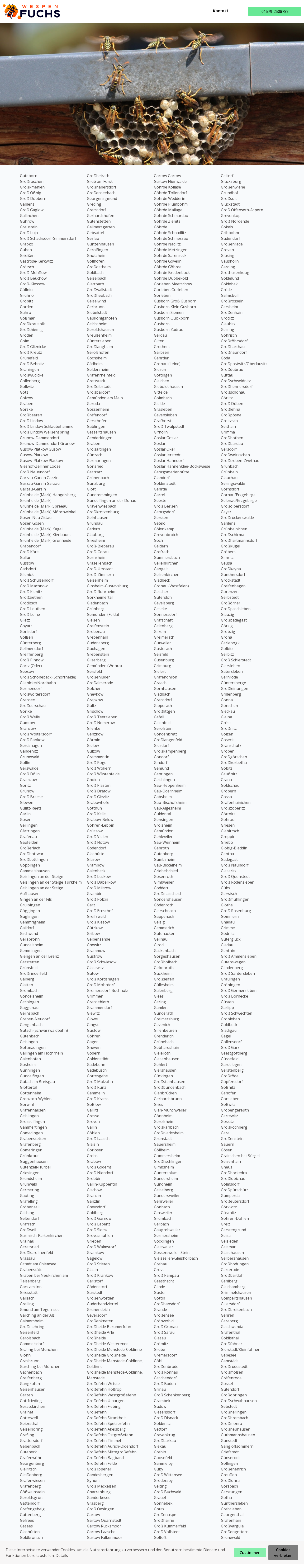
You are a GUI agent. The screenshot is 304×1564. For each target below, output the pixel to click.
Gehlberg (229, 1281)
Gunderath (163, 1013)
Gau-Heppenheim (169, 785)
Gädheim (95, 363)
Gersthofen (97, 420)
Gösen (226, 1150)
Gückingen (163, 1076)
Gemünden (163, 831)
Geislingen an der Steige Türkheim (51, 882)
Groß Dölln (30, 774)
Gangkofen (30, 1383)
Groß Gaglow (31, 209)
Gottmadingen (33, 1047)
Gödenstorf (97, 1286)
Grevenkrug (164, 1434)
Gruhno (27, 295)
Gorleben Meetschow (173, 284)
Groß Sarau (164, 1332)
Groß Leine (30, 614)
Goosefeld (163, 1457)
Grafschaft (163, 620)
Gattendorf (30, 1503)
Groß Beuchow (33, 278)
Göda (225, 358)
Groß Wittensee (168, 1474)
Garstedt (94, 1292)
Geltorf (227, 175)
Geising (227, 329)
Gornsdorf (230, 489)
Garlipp (227, 1007)
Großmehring (32, 1326)
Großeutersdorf (235, 1201)
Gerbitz (227, 654)
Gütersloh (163, 597)
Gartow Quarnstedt (104, 1520)
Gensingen (163, 819)
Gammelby (163, 1463)
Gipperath (163, 705)
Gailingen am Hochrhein (41, 1053)
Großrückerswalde (237, 517)
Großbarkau (165, 1440)
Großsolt (229, 198)
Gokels (227, 227)
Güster (160, 1292)
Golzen (227, 734)
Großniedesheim (169, 1132)
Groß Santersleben (238, 973)
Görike (26, 711)
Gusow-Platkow (34, 454)
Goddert (161, 887)
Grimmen (95, 996)
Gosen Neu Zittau (36, 517)
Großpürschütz (234, 1189)
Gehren (227, 1315)
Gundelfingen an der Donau (111, 500)
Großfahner (231, 1343)
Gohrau (227, 819)
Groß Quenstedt (235, 876)
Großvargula (232, 1526)
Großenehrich (233, 1469)
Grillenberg (231, 694)
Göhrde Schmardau (171, 215)
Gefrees (27, 1520)
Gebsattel (95, 232)
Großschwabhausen (239, 1400)
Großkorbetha (234, 762)
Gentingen (163, 774)
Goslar (160, 443)
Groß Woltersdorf (36, 734)
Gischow (94, 1189)
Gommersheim (167, 1155)
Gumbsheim (164, 859)
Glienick (27, 574)
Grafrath (27, 1224)
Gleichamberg (233, 1286)
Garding (228, 266)
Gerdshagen (31, 745)
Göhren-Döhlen (235, 1218)
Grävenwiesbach (101, 506)
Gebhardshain (166, 1047)
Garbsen (161, 352)
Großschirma (232, 534)
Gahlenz (228, 523)
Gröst (226, 722)
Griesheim (96, 540)
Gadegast (229, 859)
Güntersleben (99, 341)
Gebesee (228, 1355)
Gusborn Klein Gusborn (175, 306)
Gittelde (161, 392)
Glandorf (162, 477)
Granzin (94, 1195)
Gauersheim (165, 1144)
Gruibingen (30, 905)
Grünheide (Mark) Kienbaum (45, 534)
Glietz (25, 620)
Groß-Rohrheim (101, 591)
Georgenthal (232, 1514)
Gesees (26, 1526)
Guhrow (27, 221)
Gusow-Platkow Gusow (40, 449)
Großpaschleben (236, 608)
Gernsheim (96, 557)
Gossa (226, 796)
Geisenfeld (29, 1332)
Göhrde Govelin (167, 261)
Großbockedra (234, 1172)
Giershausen (165, 1070)
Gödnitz (228, 933)
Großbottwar (31, 853)
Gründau (95, 523)
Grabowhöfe (98, 802)
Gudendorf (230, 238)
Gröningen (230, 984)
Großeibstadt (99, 386)
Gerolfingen (97, 249)
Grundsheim (31, 1178)
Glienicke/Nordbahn (38, 682)
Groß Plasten (98, 785)
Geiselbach (96, 278)
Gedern (93, 529)
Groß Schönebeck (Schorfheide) (48, 677)
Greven (93, 1121)
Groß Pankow (32, 739)
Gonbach (162, 1207)
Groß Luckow (99, 876)
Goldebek (229, 284)
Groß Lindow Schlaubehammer (47, 426)
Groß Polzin (97, 899)
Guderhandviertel (102, 1303)
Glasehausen (232, 1252)
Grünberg (95, 608)
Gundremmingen (102, 494)
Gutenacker (164, 933)
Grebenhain (97, 637)
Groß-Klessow (32, 284)
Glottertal (28, 1087)
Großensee (164, 1315)
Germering (29, 1189)
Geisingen (29, 1041)
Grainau (27, 1241)
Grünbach (229, 466)
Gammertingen (33, 1127)
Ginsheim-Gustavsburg (107, 586)
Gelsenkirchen (166, 574)
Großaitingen (99, 449)
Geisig (159, 922)
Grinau (160, 1389)
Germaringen (99, 460)
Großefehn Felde (102, 1463)
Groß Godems (99, 1167)
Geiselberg (163, 1189)
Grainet (26, 1412)
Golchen (94, 688)
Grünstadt (163, 1138)
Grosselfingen (32, 1121)
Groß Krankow (100, 1275)
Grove (159, 1269)
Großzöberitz (233, 808)
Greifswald (96, 916)
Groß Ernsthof (100, 910)
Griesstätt (29, 1292)
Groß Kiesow (98, 922)
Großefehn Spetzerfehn (108, 1423)
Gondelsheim (31, 996)
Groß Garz (230, 1047)
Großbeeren (31, 415)
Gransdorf (163, 699)
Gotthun (94, 808)
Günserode (231, 1457)
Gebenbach (30, 1446)
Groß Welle (30, 717)
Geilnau (160, 939)
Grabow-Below (100, 819)
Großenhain (231, 312)
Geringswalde (233, 483)
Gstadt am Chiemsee (38, 1264)
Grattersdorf (31, 1440)
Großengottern (234, 1531)
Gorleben (162, 295)
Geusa (226, 563)
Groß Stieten (98, 1264)
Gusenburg (164, 660)
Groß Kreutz (31, 352)
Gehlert (160, 1064)
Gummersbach (167, 557)
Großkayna (231, 568)
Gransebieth (98, 1001)
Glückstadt (230, 204)
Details (62, 1555)
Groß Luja (29, 232)
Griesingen (29, 1172)
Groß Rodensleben (237, 882)
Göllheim (162, 1150)
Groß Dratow (98, 791)
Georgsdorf (164, 511)
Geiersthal (29, 1423)
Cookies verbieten (283, 1552)
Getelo (160, 523)
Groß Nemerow (101, 722)
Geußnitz (229, 774)
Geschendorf (165, 1377)
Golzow (26, 397)
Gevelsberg (164, 603)
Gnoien (93, 779)
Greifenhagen (233, 586)
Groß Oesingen (100, 1509)
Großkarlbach (166, 1127)
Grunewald (29, 756)
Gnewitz (94, 944)
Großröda (229, 1076)
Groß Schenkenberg (172, 1395)
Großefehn (97, 1412)
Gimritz (227, 557)
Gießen (93, 620)
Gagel (226, 1036)
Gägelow (94, 1258)
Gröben (227, 751)
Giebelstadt (97, 312)
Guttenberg (30, 1514)
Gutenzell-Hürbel (35, 1167)
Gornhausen (165, 688)
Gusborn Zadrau (168, 329)
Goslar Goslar (166, 437)
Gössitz (227, 1121)
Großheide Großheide (106, 1355)
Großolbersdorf (235, 506)
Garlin (25, 813)
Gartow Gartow (167, 175)
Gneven (93, 1047)
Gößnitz (228, 1087)
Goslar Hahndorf (169, 460)
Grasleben (163, 409)
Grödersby (163, 1480)
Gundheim (163, 1184)
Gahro (25, 312)
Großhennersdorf (237, 386)
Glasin (92, 1269)
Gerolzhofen (98, 352)
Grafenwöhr (31, 1457)
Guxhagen (96, 648)
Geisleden (229, 1241)
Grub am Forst (100, 181)
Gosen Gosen (32, 523)
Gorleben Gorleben (171, 289)
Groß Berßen (166, 506)
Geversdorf (97, 1315)
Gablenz (27, 204)
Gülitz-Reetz (31, 808)
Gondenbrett (165, 734)
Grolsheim (163, 825)
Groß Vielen (97, 836)
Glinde (159, 1286)
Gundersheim (166, 1178)
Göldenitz (162, 1423)
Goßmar (27, 318)
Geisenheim (97, 580)
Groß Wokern (99, 768)
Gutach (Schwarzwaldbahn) (44, 1030)
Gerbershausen (235, 1258)
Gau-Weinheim (167, 842)
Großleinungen (234, 688)
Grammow (96, 950)
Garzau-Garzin (33, 489)
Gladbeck (162, 580)
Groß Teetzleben (102, 717)
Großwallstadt (99, 289)
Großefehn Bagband (105, 1457)
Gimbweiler (164, 882)
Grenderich (164, 1036)
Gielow (93, 745)
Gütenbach (29, 1036)
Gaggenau (29, 1007)
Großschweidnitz (236, 380)
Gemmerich (164, 927)
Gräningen (29, 369)
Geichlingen (164, 779)
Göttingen (163, 375)
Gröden (26, 335)
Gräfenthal (230, 1332)
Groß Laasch (98, 1138)
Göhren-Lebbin (100, 825)
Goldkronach (31, 1537)
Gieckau (228, 711)
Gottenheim (30, 1093)
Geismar (228, 1246)
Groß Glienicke (33, 346)
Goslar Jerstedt (167, 454)
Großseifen (164, 979)
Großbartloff (232, 1275)
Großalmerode (100, 682)
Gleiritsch (28, 1469)
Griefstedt (230, 1452)
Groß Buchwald (167, 1491)
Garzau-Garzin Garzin (39, 477)
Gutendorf (230, 1389)
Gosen (25, 819)
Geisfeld (161, 654)
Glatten (26, 984)
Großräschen (31, 181)
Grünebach (164, 1041)
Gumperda (230, 1195)
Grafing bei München (38, 1349)
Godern (93, 1053)
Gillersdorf (230, 1303)
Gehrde (160, 489)
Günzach (94, 454)
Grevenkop (231, 215)
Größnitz (229, 728)
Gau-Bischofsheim (170, 802)
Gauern (227, 1144)
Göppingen (30, 865)
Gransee (27, 699)
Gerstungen (231, 1491)
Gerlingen (29, 825)
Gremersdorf (165, 1355)
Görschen (229, 705)
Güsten (227, 1001)
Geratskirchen (32, 1406)
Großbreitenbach (236, 1309)
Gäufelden (29, 842)
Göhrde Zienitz (167, 221)
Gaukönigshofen (102, 318)
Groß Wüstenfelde (103, 774)
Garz (91, 905)
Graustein (29, 227)
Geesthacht (164, 1281)
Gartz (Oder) (31, 665)
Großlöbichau (233, 1178)
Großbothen (232, 437)
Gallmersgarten (101, 227)
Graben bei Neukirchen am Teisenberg (44, 1278)
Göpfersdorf (232, 1081)
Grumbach (163, 1218)
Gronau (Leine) (167, 363)
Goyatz (26, 625)
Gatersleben (232, 671)
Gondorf (161, 756)
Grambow (95, 865)
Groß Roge (96, 762)
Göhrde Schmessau (171, 238)
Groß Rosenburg (236, 910)
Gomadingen (31, 1132)
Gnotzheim (96, 255)
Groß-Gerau (98, 551)
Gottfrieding (31, 1400)
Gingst (93, 1024)
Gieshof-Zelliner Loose (40, 466)
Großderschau (33, 705)
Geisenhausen (32, 1389)
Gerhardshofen (100, 215)
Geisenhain (231, 1161)
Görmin (93, 739)
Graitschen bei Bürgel (240, 1155)
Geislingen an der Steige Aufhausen (41, 890)
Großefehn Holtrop (104, 1389)
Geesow (27, 671)
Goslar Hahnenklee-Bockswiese (182, 466)
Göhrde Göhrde (167, 266)
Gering (160, 1001)
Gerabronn (30, 939)
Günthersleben (234, 1503)
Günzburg (96, 483)
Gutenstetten (99, 221)
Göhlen (93, 1132)
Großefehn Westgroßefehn (111, 1395)
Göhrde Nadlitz (167, 244)
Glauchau (229, 477)
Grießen (27, 255)
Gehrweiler (163, 1201)
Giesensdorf (165, 1412)
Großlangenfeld (168, 739)
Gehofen (228, 1093)
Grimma (228, 432)
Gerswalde (29, 768)
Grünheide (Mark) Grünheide (45, 540)
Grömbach (29, 990)
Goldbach (95, 272)
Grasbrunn (29, 1360)
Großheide (96, 1338)
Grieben (94, 1241)
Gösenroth (163, 876)
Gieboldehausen (168, 386)
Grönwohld (164, 1321)
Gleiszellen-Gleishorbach (176, 1258)
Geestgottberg (234, 1053)
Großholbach (165, 962)
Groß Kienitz (31, 591)
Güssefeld (229, 1058)
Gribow (93, 933)
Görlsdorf (28, 631)
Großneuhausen (235, 1429)
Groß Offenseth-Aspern (242, 209)
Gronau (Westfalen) (171, 586)
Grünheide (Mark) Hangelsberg (48, 494)
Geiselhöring (31, 1429)
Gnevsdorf (96, 1207)
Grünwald (28, 1184)
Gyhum (93, 1480)
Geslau (93, 238)
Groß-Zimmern (100, 574)
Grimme (228, 927)
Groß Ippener (99, 1469)
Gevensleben (165, 415)
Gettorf (160, 1429)
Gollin (25, 762)
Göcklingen (164, 1241)
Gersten (161, 517)
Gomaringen (31, 1150)
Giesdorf (161, 745)
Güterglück (231, 939)
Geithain (228, 426)
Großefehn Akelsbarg (106, 1429)
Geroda (93, 403)
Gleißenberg (31, 1474)
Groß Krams (98, 1098)
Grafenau (28, 836)
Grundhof (229, 192)
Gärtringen (30, 831)
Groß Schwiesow (101, 962)
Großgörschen (234, 756)
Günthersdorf (233, 574)
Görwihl (27, 1104)
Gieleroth (162, 1053)
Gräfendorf (97, 415)
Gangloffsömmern (237, 1446)
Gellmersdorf (31, 648)
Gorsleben (230, 1098)
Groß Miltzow (99, 887)
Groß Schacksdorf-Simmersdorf (48, 238)
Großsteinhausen (169, 1081)
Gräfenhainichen (236, 802)
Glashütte (95, 853)
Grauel (160, 1497)
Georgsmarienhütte (171, 472)
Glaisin (93, 1144)
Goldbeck (229, 1024)
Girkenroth (164, 967)
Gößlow (94, 1104)
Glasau (160, 1338)
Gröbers (228, 551)
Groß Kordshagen (103, 979)
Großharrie (164, 1520)
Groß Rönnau (166, 1372)
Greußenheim (99, 335)
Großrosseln (232, 301)
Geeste (160, 500)
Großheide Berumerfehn (109, 1326)
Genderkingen (99, 437)
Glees (159, 996)
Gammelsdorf (32, 1343)
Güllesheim (164, 984)
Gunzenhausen (100, 244)
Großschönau (233, 392)
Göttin (159, 1298)
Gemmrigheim (32, 922)
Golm (24, 341)
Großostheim (99, 266)
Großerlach (30, 848)
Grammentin (98, 756)
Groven (227, 249)
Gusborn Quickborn (171, 318)
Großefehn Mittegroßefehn (112, 1452)
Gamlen (160, 1007)
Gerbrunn (95, 306)
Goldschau (230, 785)
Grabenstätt (31, 1269)
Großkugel (230, 546)
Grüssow (95, 831)
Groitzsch (229, 420)
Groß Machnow (34, 586)
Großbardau (232, 443)
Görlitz (227, 397)
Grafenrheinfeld (101, 375)
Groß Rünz (96, 1087)
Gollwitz (27, 386)
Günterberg (30, 642)
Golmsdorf (230, 1184)
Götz (24, 392)
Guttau (227, 375)
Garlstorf (95, 1281)
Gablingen (96, 426)
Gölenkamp (164, 529)
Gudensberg (98, 642)
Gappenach (164, 916)
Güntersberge (233, 682)
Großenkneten (100, 1321)
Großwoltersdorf (35, 694)
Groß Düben (232, 403)
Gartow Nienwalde (170, 181)
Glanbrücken (165, 1093)
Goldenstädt (98, 1058)
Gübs (225, 887)
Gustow (93, 1030)
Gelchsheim (97, 323)
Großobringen (234, 1395)
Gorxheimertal (100, 597)
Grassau (27, 1258)
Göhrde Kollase (167, 187)
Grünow (27, 791)
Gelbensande (98, 939)
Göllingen (229, 1463)
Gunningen (30, 1070)
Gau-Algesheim (167, 808)
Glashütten (30, 1531)
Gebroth (161, 848)
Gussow (27, 563)
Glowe (92, 1019)
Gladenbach (97, 603)
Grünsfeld (29, 967)
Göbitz (227, 768)
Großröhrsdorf (234, 341)
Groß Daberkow (101, 882)
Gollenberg (30, 380)
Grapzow (95, 699)
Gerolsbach (30, 1338)
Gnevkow (95, 694)
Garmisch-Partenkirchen (41, 1235)
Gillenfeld (162, 722)
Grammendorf (99, 1007)
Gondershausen (168, 899)
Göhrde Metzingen (170, 249)
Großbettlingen (34, 859)
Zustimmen (250, 1552)
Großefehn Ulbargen (105, 1400)
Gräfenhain (231, 1520)
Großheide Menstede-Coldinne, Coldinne (115, 1363)
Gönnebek (163, 1503)
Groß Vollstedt (167, 1531)
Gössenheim (98, 409)
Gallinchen (29, 215)
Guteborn (28, 175)
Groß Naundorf (235, 865)
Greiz (225, 1224)
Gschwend (29, 933)
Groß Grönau (166, 1326)
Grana (226, 779)
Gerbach (161, 1224)
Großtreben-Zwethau (240, 460)
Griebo (227, 842)
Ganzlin (93, 1201)
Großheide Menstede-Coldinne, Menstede (115, 1375)
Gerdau (160, 335)
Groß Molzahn (100, 1081)
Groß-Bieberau (100, 546)
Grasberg (95, 1503)
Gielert (160, 671)
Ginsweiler (163, 1212)
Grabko (26, 244)
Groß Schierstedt (236, 660)
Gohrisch (229, 335)
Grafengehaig (32, 1509)
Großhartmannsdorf (239, 540)
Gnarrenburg (99, 1491)
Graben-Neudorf (35, 1019)
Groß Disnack (166, 1417)
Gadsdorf (28, 568)
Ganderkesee (98, 1497)
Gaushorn (230, 261)
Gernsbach (29, 1013)
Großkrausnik (32, 323)
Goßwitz (228, 1104)
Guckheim (162, 973)
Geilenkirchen (166, 563)
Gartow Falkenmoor (104, 1537)
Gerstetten (29, 962)
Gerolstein (163, 728)
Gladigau (229, 1030)
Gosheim (28, 1064)
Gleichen (161, 380)
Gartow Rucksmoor (104, 1526)
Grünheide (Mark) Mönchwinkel (48, 511)
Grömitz (161, 1343)
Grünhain (229, 472)
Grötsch (27, 266)
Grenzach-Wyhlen (36, 1098)
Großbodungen (235, 1264)
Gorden (26, 306)
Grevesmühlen (100, 1235)
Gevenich (162, 1024)
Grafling (27, 1434)
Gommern (230, 916)
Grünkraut (29, 1155)
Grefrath (161, 551)
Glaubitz (228, 323)
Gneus (226, 1167)
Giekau (160, 1446)
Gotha (226, 1497)
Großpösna (231, 415)
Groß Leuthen (32, 608)
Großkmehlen (32, 187)
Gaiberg (27, 979)
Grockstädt (230, 580)
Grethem (162, 346)
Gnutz (159, 1509)
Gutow (93, 973)
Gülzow (93, 751)
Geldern (161, 546)
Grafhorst (162, 420)
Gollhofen (95, 261)
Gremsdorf (96, 209)
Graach (160, 682)
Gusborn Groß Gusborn (175, 301)
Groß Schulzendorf (37, 580)
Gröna (226, 637)
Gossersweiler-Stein (172, 1252)
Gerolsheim (164, 1121)
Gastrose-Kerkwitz (36, 261)
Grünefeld (29, 358)
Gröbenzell (29, 1207)
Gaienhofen (30, 1058)
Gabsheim (163, 796)
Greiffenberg (31, 654)
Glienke (93, 728)
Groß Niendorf (100, 1172)
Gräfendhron (165, 677)
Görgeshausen (167, 956)
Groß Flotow (98, 842)
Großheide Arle (100, 1332)
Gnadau (228, 922)
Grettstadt (96, 380)
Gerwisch (229, 893)
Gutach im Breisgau (37, 1081)
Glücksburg (231, 181)
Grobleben (230, 1019)
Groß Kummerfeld (170, 1526)
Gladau (227, 944)
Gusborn (162, 323)
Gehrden (161, 358)
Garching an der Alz (37, 1315)
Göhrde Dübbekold (171, 278)
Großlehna (230, 409)
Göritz (25, 785)
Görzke (26, 409)
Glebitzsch (230, 831)
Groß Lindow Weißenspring (44, 432)
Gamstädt (229, 1360)
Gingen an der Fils (36, 899)
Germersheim (166, 1235)
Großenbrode (166, 1366)
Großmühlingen (235, 899)
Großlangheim (100, 346)
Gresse (93, 1115)
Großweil (28, 1229)
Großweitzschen (235, 454)
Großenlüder (98, 677)
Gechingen (29, 1001)
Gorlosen (95, 1150)
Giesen (160, 369)
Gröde (226, 289)
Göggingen (30, 910)
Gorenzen (229, 591)
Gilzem (160, 631)
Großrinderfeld (33, 973)
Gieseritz (229, 870)
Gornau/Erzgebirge (238, 494)
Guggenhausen (34, 1161)
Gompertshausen (236, 1298)
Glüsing (227, 255)
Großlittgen (164, 711)
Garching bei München (40, 1366)
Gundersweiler (167, 1195)
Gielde (159, 403)
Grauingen (230, 979)
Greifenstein (98, 625)
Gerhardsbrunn (168, 1098)
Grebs (92, 1155)
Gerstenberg (232, 1070)
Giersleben (230, 665)
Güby (158, 1469)
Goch (158, 540)
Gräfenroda (231, 1377)
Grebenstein (98, 654)
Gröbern (228, 791)
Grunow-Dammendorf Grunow (47, 443)
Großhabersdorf (101, 187)
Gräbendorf (30, 546)
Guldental (162, 813)
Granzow (28, 728)
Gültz (91, 705)
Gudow (160, 1406)
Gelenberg (163, 625)
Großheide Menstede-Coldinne (114, 1349)
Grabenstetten (33, 1138)
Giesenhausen (166, 1058)
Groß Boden (165, 1383)
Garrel (159, 494)
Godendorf (96, 848)
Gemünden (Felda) (103, 614)
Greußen (229, 1474)
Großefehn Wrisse (103, 1383)
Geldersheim (98, 369)
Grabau (160, 1264)
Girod (159, 944)
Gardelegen (231, 1064)
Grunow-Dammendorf (39, 437)
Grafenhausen (33, 1110)
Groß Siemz (97, 1229)
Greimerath (164, 637)
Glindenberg (232, 967)
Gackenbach (165, 950)
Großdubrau (232, 369)
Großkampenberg (170, 751)
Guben (26, 249)
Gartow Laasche (101, 1531)
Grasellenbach (99, 563)
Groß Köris (29, 551)
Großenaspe (165, 1514)
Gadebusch (97, 1070)
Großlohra (230, 1480)
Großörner (230, 603)
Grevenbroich (166, 534)
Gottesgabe (97, 1076)
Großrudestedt (234, 1366)
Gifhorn (161, 432)
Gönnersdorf (165, 614)
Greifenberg (31, 1377)
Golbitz (227, 648)
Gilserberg (96, 660)
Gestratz (94, 472)
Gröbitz (26, 301)
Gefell (159, 717)
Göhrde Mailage (168, 209)
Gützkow (95, 927)
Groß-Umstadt (100, 568)
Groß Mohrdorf (101, 984)
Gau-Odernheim (168, 791)
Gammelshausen (35, 870)
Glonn (25, 1355)
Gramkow (95, 1252)
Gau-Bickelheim (168, 865)
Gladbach (162, 694)
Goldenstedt (165, 483)
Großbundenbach (169, 1087)
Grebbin (94, 1178)
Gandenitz (29, 751)
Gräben (26, 403)
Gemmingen (31, 950)
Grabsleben (231, 1509)
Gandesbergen (100, 1474)
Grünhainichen (234, 529)
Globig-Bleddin (234, 848)
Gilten (159, 341)
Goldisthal (230, 1338)
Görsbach (229, 1486)
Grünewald (230, 1537)
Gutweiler (162, 642)
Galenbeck (96, 870)
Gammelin (96, 1093)
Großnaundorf (234, 352)
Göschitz (228, 1212)
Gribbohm (230, 232)
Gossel (227, 1383)
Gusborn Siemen (169, 312)
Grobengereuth (235, 1110)
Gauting (27, 1195)
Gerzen (26, 1395)
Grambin (94, 893)
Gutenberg (163, 853)
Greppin (228, 836)
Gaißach (27, 1298)
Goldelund (230, 278)
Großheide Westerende (107, 1343)
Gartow (93, 1514)
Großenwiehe (233, 187)
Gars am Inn (31, 1286)
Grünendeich (98, 1309)
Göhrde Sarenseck (170, 255)
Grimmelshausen (236, 1292)
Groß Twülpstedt (169, 426)
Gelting (160, 1486)
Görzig (227, 625)
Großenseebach (101, 192)
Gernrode (229, 677)
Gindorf (160, 762)
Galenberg (163, 990)
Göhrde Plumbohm (171, 204)
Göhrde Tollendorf (170, 192)
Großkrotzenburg (103, 511)
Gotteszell (29, 1417)
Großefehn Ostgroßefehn (110, 1434)
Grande (160, 1309)
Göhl (158, 1360)
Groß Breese (31, 796)
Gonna (227, 699)
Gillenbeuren (165, 1030)
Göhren (93, 1036)
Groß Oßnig (30, 192)
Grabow (94, 1161)
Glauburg (95, 534)
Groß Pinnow (31, 660)
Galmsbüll (229, 295)
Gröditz (227, 318)
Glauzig (227, 614)
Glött (91, 489)
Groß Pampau (166, 1275)
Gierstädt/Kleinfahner (240, 1349)
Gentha (227, 853)
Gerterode (230, 1269)
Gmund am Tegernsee (40, 1309)
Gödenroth (163, 905)
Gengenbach (31, 1024)
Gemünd (161, 768)
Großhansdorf (167, 1303)
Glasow (93, 859)
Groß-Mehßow (33, 272)
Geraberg (229, 1321)
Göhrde (160, 227)
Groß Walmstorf (101, 1246)
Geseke (160, 608)
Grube (159, 1349)
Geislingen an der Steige (41, 876)
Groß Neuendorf (35, 472)
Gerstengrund (233, 1229)
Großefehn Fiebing (104, 1406)
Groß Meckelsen (101, 1486)
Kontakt (220, 11)
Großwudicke (31, 375)
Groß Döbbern (33, 198)
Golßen (26, 637)
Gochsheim (97, 358)
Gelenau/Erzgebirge (239, 500)
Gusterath (163, 648)
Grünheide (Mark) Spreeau (43, 506)
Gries (158, 1104)
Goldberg (95, 1212)
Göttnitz (228, 813)
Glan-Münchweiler (170, 1110)
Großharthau (233, 346)
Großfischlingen (168, 1161)
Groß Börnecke (234, 996)
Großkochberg (234, 1127)
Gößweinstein (32, 1491)
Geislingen (29, 1115)
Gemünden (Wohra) (104, 665)
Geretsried (29, 1246)
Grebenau (96, 631)
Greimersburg (166, 1019)
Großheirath (98, 175)
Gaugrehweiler (167, 1229)
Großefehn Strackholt (106, 1417)
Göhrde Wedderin (169, 198)
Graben (93, 443)
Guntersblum (165, 1172)
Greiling (27, 1303)
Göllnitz (26, 289)
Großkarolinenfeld (36, 1252)
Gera (225, 1132)
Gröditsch (28, 603)
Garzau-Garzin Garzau (40, 483)
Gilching (27, 1212)
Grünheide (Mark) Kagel (41, 529)
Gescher (161, 591)
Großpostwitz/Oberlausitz (244, 363)
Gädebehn (96, 1064)
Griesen (228, 825)
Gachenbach (31, 1372)
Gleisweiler (163, 1246)
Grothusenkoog (235, 272)
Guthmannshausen (238, 1434)
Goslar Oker (164, 449)
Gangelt (161, 568)
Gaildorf (27, 927)
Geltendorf (29, 1218)
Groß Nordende (235, 221)
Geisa (226, 1235)
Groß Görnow (99, 1218)
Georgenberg (32, 1463)
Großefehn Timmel (104, 1440)
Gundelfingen (32, 1076)
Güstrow (94, 956)
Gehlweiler (163, 836)
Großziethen (31, 597)
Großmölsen (232, 1372)
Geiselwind (96, 301)
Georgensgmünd (102, 198)
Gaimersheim (31, 1321)
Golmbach (163, 397)
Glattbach (95, 284)
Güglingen (29, 916)
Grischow (95, 711)
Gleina (226, 717)
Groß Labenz (98, 1224)
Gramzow (28, 779)
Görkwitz (229, 1207)
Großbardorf (98, 392)
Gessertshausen (101, 432)
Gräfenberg (30, 1486)
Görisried (95, 466)
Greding (94, 204)
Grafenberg (30, 1144)
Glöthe (227, 905)
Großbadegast (234, 620)
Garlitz (93, 1110)
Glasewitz (95, 967)
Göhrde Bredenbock (172, 272)
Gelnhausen (97, 517)
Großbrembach (234, 1417)
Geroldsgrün (31, 1497)
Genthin (228, 950)
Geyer (226, 511)
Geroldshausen (100, 329)
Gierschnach (165, 910)
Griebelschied (166, 870)
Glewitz (93, 1013)
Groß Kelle (96, 813)
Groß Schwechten (236, 1013)
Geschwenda (232, 1326)
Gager (92, 1041)
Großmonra (231, 1423)
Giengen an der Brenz (39, 956)
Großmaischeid (167, 893)
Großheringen (234, 1412)
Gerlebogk (230, 642)
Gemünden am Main (105, 397)
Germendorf (31, 688)
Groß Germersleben (238, 990)
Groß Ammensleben (238, 956)
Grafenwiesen (32, 1480)
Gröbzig (228, 631)
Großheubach (99, 295)
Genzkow (95, 734)
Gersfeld (94, 671)
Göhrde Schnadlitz (170, 232)
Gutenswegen (233, 962)
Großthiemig (31, 329)
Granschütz (231, 745)
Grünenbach (98, 477)
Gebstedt (229, 1406)
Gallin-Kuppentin (102, 1184)
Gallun (25, 557)
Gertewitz (229, 1115)
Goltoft (160, 1537)
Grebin (160, 1452)
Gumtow (27, 722)
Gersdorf (229, 449)
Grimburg (162, 665)
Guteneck (28, 1452)
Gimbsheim (164, 1167)
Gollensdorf (231, 1041)
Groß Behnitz (32, 363)
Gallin (92, 1127)
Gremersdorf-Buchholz (107, 990)
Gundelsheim (31, 944)
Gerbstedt (230, 597)
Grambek (162, 1400)
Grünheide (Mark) (36, 500)
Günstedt (229, 1440)
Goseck (227, 739)
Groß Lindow (31, 420)
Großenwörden (100, 1298)
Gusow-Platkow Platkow (41, 460)
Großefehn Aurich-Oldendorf (112, 1446)
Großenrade (232, 244)
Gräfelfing (29, 1201)
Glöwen (26, 802)
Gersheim (229, 306)
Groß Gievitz (98, 796)
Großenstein (232, 1138)
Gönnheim (163, 1115)
